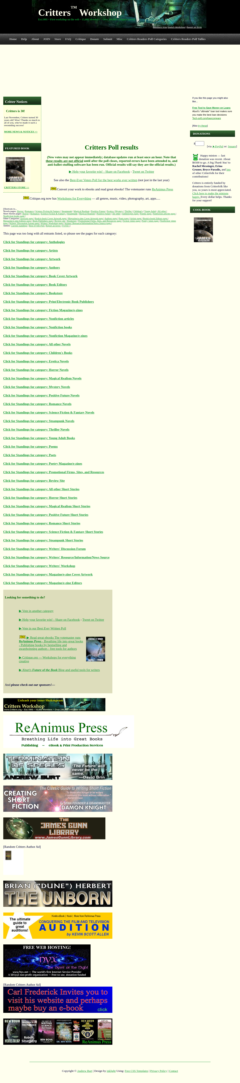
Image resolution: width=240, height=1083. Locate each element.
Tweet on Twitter (143, 171)
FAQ (68, 39)
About (35, 39)
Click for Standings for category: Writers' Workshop (39, 566)
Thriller (128, 211)
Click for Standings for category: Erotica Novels (36, 361)
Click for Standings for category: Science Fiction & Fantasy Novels (48, 412)
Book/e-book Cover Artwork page (51, 218)
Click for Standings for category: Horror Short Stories (40, 497)
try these (202, 125)
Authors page (111, 218)
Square (232, 146)
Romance (29, 211)
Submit (107, 39)
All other (162, 211)
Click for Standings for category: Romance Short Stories (41, 523)
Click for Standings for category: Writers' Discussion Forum (44, 549)
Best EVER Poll (37, 225)
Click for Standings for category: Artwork (32, 259)
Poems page (146, 213)
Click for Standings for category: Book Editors (35, 284)
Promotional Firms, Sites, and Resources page (100, 221)
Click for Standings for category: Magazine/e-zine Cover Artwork (48, 574)
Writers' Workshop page (52, 223)
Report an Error (194, 27)
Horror (20, 211)
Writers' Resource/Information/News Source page (88, 223)
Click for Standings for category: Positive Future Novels (41, 395)
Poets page (124, 218)
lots (228, 169)
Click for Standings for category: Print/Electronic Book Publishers (48, 301)
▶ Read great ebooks (37, 637)
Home (13, 39)
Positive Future (98, 211)
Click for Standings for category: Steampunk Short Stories (43, 540)
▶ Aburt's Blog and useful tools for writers (59, 670)
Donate (94, 39)
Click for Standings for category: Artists (30, 250)
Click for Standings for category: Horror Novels (36, 370)
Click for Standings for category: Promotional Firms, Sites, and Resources (53, 472)
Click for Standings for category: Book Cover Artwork (40, 276)
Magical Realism (81, 211)
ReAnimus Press (162, 189)
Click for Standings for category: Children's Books (37, 353)
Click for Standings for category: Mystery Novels (36, 387)
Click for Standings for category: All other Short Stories (41, 489)
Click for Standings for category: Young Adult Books (39, 438)
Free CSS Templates (136, 1071)
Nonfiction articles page (164, 213)
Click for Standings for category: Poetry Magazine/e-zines (42, 463)
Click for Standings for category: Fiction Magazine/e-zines (43, 310)
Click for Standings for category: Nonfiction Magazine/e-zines (45, 335)
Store (58, 39)
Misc (119, 39)
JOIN (46, 39)
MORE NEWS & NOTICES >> (21, 131)
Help (24, 39)
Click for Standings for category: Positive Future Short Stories (45, 514)
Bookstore (72, 221)
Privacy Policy (158, 1071)
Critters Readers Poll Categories (147, 39)
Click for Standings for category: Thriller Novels (36, 429)
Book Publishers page (43, 221)
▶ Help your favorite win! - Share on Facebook (99, 171)
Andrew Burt (84, 1071)
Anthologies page (130, 213)
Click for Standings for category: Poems (30, 446)
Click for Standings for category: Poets (29, 455)
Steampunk (67, 211)
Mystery (119, 211)
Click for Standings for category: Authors (31, 267)
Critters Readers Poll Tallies (188, 39)
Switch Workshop (176, 27)
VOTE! (66, 225)
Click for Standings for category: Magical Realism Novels (42, 378)
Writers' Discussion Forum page (24, 223)
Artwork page (27, 218)
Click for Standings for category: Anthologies (34, 242)
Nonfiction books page (14, 216)
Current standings (19, 225)
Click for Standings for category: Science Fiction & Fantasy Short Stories (53, 532)
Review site (60, 221)
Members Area (160, 27)
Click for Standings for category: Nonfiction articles (38, 318)
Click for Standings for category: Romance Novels (37, 404)
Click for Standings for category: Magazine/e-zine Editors (42, 583)
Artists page (136, 218)
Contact (173, 1071)
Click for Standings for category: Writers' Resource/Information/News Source (56, 557)
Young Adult (150, 211)
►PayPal (217, 146)
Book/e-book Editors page (155, 218)
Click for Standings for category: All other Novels (37, 344)
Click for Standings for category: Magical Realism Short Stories (46, 506)
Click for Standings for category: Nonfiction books (37, 327)
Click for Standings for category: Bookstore (33, 293)
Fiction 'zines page (132, 221)
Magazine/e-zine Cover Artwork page (85, 218)
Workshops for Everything (74, 198)
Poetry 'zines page (150, 221)
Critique (80, 39)
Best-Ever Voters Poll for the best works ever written (103, 180)
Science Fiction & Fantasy (47, 211)
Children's (138, 211)
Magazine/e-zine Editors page (17, 221)
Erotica (110, 211)
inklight (111, 1071)
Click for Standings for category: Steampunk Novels (38, 421)
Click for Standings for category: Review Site (34, 480)
